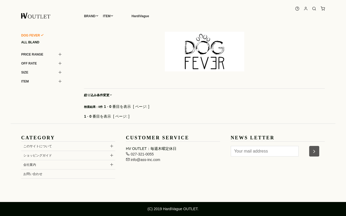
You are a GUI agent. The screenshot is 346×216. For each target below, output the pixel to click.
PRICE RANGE (32, 54)
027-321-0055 (140, 154)
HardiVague (140, 16)
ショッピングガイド (37, 155)
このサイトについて (37, 146)
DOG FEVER (30, 35)
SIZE (24, 72)
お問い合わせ (32, 174)
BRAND (89, 16)
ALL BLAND (30, 42)
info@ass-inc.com (143, 160)
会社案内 (29, 165)
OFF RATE (29, 63)
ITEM (107, 16)
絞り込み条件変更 (98, 95)
